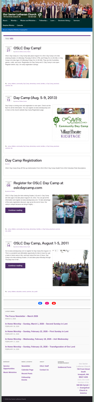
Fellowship (43, 21)
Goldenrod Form (64, 367)
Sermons (77, 21)
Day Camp (26, 83)
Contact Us (44, 370)
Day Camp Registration (23, 160)
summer (7, 85)
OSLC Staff (44, 366)
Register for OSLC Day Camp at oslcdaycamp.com (38, 185)
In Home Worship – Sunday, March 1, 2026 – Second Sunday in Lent (36, 324)
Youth (28, 247)
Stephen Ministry (8, 25)
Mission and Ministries (28, 21)
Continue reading (15, 210)
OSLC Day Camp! (27, 48)
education (19, 291)
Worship (14, 21)
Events (25, 51)
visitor (9, 231)
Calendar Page (27, 370)
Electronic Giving (64, 21)
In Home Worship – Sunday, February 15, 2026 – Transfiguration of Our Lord (40, 347)
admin (16, 51)
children (13, 83)
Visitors (29, 51)
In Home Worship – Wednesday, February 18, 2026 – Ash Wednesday (36, 339)
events (38, 83)
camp (9, 83)
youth (35, 291)
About (5, 21)
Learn (52, 21)
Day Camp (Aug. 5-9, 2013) (35, 97)
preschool (56, 83)
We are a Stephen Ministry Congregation (15, 30)
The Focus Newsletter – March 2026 (21, 316)
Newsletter (26, 366)
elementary (33, 83)
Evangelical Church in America (84, 390)
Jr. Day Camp (49, 83)
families (43, 83)
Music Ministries (10, 372)
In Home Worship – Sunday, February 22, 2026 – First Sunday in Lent (36, 331)
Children (21, 51)
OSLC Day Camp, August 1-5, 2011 (41, 243)
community (19, 83)
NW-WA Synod (82, 385)
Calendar (20, 25)
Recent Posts (27, 374)
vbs (11, 85)
